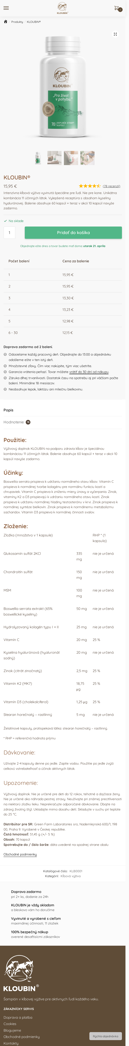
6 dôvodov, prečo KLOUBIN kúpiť (30, 957)
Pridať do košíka (73, 118)
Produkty (17, 22)
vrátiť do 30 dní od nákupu (88, 257)
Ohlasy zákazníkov (19, 976)
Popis (8, 295)
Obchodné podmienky (20, 740)
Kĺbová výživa (71, 762)
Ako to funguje (16, 970)
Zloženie (10, 963)
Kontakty (11, 929)
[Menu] (11, 8)
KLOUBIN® (34, 22)
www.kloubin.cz (60, 940)
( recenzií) (111, 72)
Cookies (10, 910)
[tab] (63, 296)
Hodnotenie (17, 307)
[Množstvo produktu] (9, 118)
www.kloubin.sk (21, 940)
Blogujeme (12, 916)
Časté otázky (14, 983)
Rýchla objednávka (105, 1036)
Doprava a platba (18, 903)
